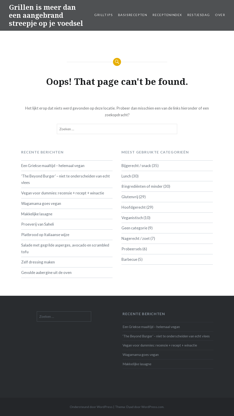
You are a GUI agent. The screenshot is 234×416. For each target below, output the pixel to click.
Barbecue (129, 259)
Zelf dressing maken (38, 262)
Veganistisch (132, 217)
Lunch (126, 176)
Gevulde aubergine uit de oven (46, 272)
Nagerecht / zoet (135, 238)
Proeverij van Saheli (37, 224)
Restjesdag (198, 15)
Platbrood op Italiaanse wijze (45, 234)
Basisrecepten (132, 15)
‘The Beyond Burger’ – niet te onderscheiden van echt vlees (65, 179)
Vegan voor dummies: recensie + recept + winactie (62, 193)
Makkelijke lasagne (36, 214)
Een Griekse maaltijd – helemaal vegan (52, 165)
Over (220, 15)
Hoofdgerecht (133, 207)
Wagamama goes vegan (41, 203)
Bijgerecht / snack (136, 165)
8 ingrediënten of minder (142, 186)
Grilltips (103, 15)
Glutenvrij (129, 196)
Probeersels (131, 249)
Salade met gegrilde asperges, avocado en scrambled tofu (65, 248)
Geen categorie (134, 228)
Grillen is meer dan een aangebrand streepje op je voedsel (46, 15)
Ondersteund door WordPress (91, 407)
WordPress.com (152, 407)
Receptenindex (167, 15)
